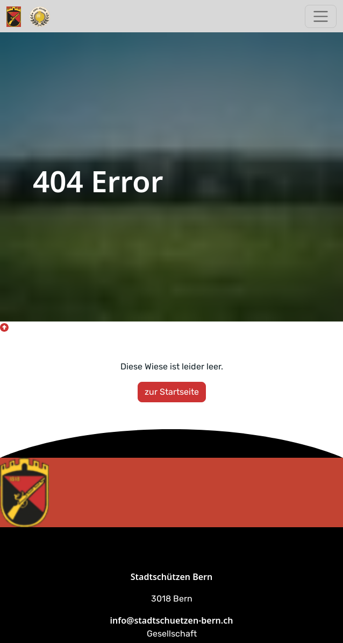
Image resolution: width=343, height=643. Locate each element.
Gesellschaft (172, 633)
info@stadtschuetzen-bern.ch (171, 620)
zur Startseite (172, 392)
